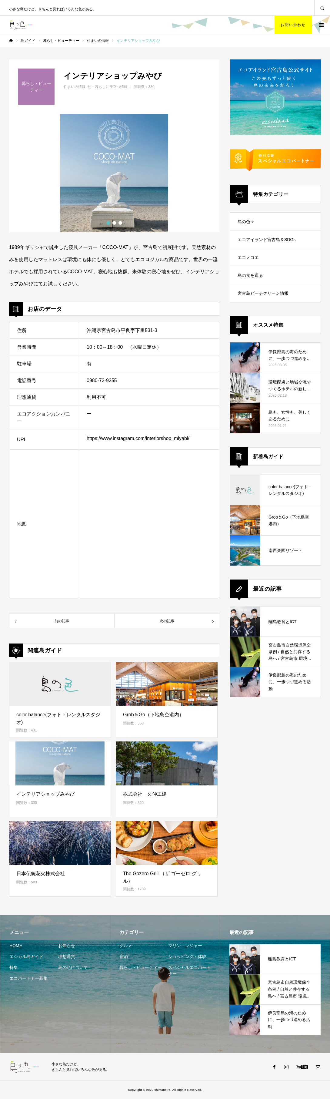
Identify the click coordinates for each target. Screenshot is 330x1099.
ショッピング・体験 (187, 956)
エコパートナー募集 (28, 978)
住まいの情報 (74, 87)
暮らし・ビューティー (140, 967)
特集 (13, 967)
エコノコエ (248, 257)
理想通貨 (66, 956)
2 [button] (114, 223)
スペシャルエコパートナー (189, 970)
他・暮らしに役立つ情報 (108, 87)
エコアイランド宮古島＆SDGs (266, 239)
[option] (114, 173)
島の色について (73, 967)
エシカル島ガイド (26, 956)
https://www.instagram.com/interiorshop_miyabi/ (138, 438)
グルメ (125, 945)
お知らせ (66, 945)
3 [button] (120, 223)
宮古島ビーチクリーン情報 (263, 293)
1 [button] (108, 223)
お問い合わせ (293, 25)
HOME (15, 945)
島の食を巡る (250, 275)
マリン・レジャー (185, 945)
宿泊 (123, 956)
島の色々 (246, 221)
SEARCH (322, 7)
